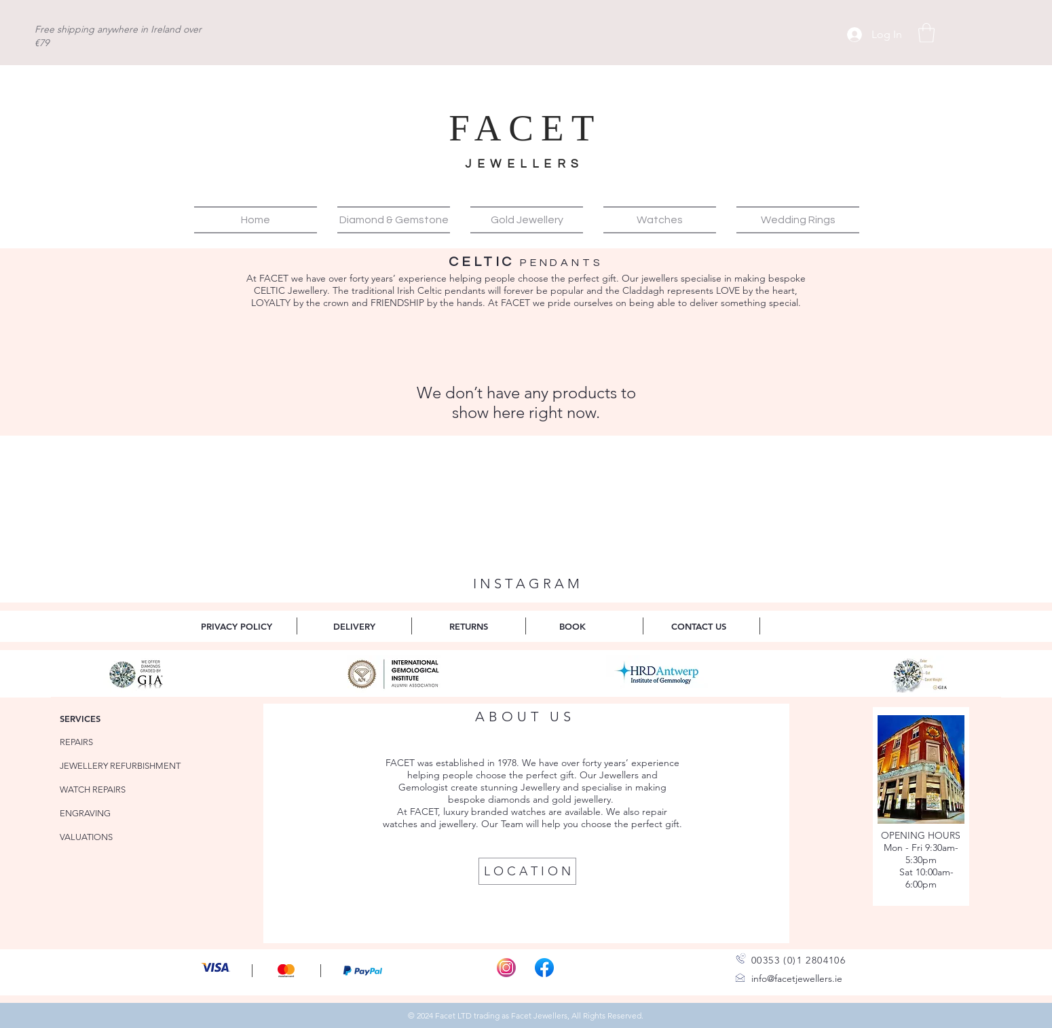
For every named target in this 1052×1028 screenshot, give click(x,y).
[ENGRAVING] (99, 813)
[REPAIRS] (99, 742)
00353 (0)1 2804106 (798, 960)
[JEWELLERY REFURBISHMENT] (123, 766)
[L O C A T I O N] (527, 871)
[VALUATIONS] (99, 837)
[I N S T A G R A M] (526, 583)
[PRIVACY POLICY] (236, 626)
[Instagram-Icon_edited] (506, 967)
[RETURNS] (468, 626)
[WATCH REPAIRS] (99, 789)
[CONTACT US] (698, 626)
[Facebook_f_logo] (544, 967)
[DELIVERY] (354, 626)
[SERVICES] (99, 718)
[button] (926, 33)
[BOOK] (572, 626)
